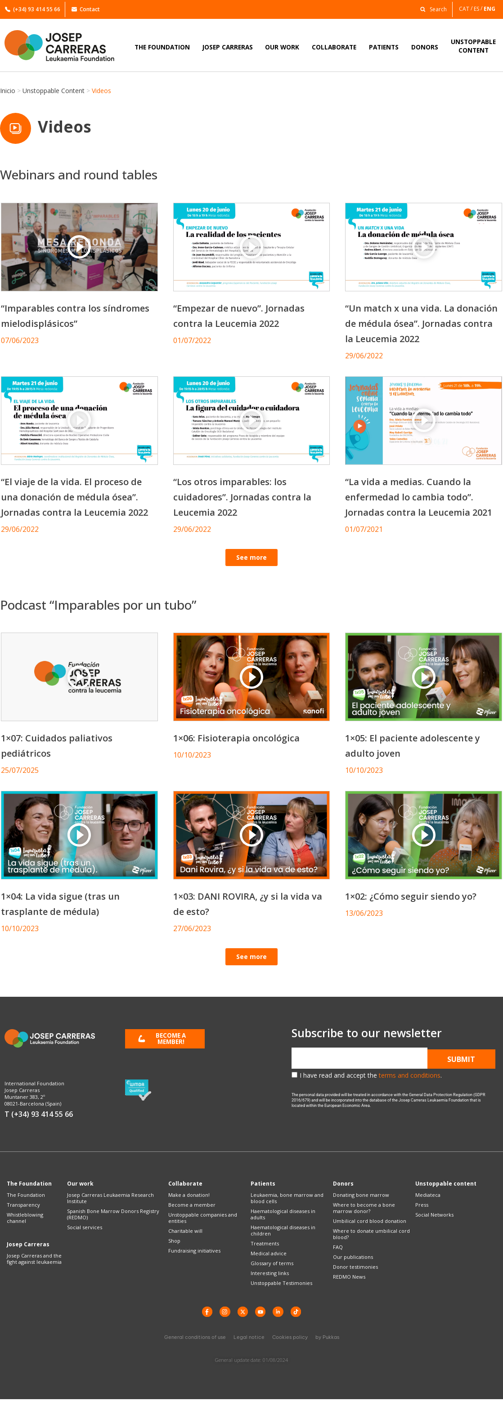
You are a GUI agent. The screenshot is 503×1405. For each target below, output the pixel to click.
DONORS (424, 47)
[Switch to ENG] (490, 9)
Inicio (7, 90)
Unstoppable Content (53, 90)
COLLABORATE (334, 47)
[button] (431, 8)
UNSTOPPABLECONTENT (473, 45)
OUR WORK (282, 47)
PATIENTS (384, 47)
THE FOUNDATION (162, 47)
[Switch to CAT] (466, 9)
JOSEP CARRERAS (227, 47)
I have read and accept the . (371, 1078)
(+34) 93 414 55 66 (32, 9)
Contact (86, 9)
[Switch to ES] (479, 9)
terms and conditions (409, 1078)
